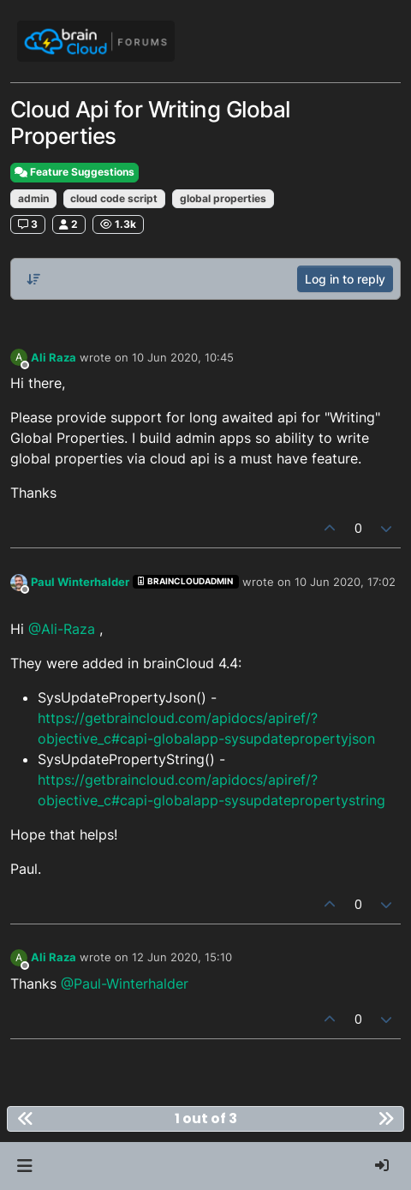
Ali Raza (53, 357)
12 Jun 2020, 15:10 (182, 957)
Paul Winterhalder (80, 582)
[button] (24, 1166)
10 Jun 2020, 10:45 (183, 357)
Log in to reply (345, 279)
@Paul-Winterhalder (124, 983)
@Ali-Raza (61, 628)
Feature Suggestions (74, 171)
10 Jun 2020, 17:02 (345, 582)
